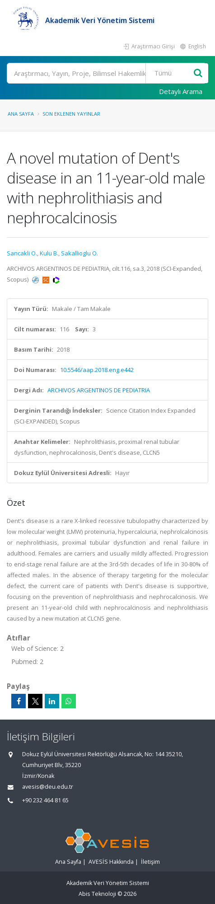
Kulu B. (49, 253)
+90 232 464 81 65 (45, 800)
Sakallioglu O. (79, 253)
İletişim (150, 862)
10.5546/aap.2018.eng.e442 (97, 370)
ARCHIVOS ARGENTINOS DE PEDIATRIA (98, 390)
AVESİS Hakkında (111, 862)
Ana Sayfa (21, 113)
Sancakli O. (22, 253)
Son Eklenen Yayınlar (71, 113)
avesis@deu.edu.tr (47, 787)
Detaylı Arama (180, 91)
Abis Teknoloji (97, 894)
